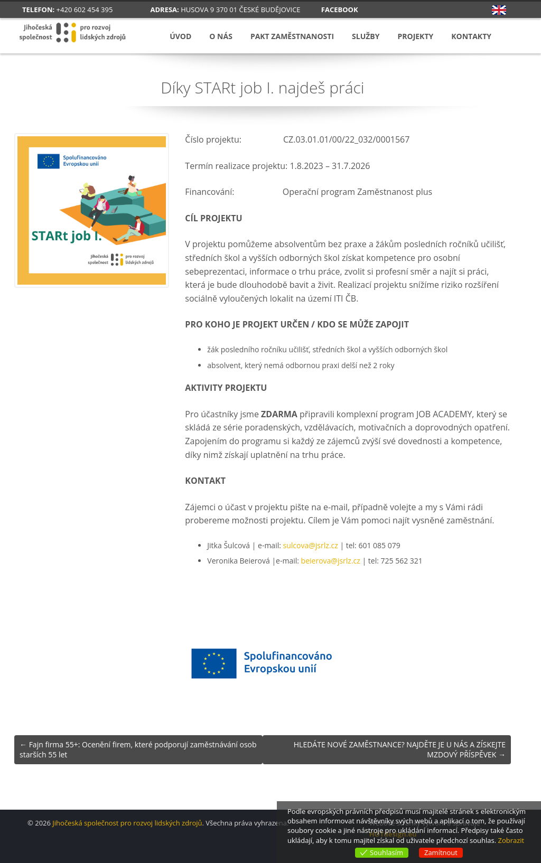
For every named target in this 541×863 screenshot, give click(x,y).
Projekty (415, 36)
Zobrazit (511, 840)
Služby (365, 36)
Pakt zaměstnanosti (292, 36)
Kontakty (471, 36)
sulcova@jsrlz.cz (310, 545)
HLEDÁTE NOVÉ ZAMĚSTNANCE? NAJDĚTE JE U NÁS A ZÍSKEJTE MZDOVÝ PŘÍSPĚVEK (400, 749)
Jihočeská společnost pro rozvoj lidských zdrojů (127, 823)
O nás (220, 36)
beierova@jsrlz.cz (330, 561)
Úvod (180, 36)
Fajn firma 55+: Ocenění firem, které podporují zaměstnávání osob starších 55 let (138, 749)
